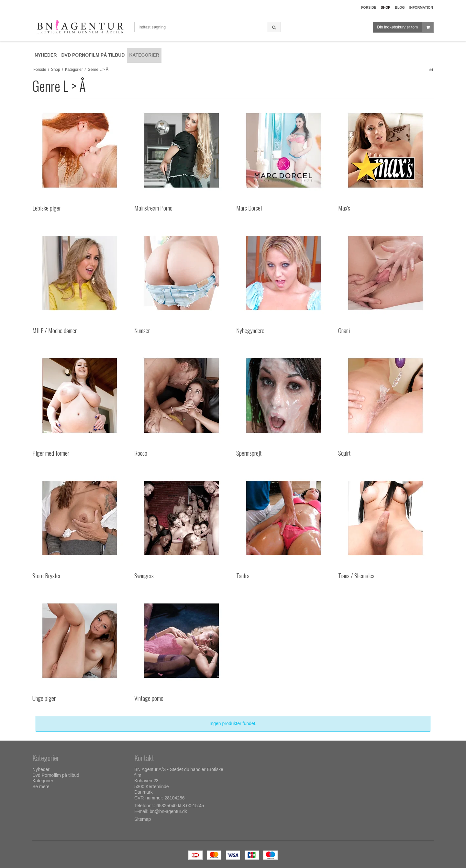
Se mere (41, 786)
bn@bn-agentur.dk (168, 811)
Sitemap (142, 819)
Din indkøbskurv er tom (405, 27)
